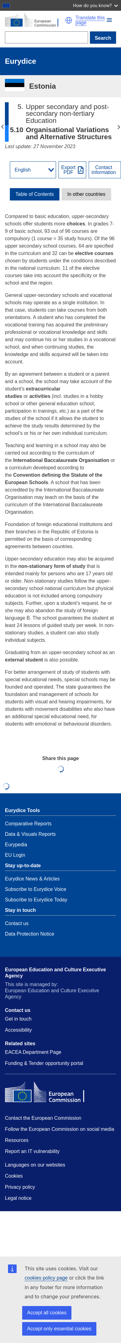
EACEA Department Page (33, 1052)
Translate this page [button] (90, 20)
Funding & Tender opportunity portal (44, 1063)
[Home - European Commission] (35, 20)
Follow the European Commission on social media (59, 1129)
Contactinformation (103, 170)
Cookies (14, 1176)
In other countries (86, 194)
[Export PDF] (72, 169)
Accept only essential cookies (59, 1328)
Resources (16, 1140)
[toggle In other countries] (86, 194)
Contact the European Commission (43, 1118)
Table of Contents (34, 194)
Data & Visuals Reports (30, 834)
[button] (109, 20)
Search (103, 38)
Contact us (16, 923)
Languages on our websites (35, 1164)
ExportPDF (68, 170)
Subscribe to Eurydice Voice (35, 889)
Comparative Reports (28, 823)
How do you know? (95, 5)
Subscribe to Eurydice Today (36, 899)
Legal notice (18, 1198)
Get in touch (18, 1018)
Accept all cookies (47, 1312)
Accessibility (18, 1030)
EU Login (15, 855)
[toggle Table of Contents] (34, 194)
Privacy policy (20, 1187)
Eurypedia (16, 844)
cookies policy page (46, 1277)
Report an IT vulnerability (32, 1151)
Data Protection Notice (29, 933)
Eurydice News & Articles (32, 878)
